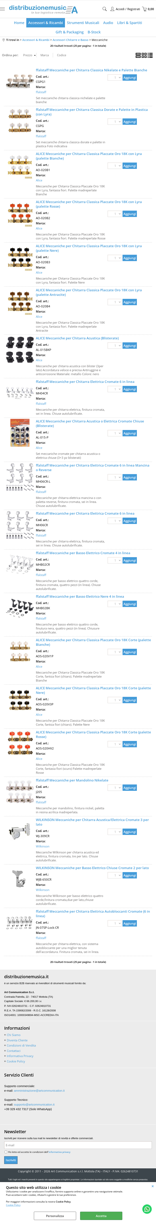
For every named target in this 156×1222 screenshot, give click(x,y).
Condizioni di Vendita (21, 1045)
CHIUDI (152, 1186)
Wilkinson (42, 846)
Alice (39, 180)
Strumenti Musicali (83, 22)
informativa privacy (59, 1152)
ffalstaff (41, 92)
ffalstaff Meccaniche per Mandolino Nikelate (72, 780)
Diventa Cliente (17, 1040)
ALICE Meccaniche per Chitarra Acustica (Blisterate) (77, 338)
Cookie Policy (13, 1205)
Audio (108, 22)
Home (19, 22)
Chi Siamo (14, 1035)
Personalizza (55, 1216)
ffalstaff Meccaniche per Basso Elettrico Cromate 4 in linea (83, 553)
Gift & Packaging (70, 32)
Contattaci (14, 1051)
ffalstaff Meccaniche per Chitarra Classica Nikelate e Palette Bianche (91, 70)
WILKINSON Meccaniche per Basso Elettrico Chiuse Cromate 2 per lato (92, 868)
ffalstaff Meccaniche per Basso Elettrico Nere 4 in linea (80, 596)
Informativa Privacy (20, 1056)
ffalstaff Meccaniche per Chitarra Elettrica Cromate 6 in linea (85, 381)
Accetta (101, 1216)
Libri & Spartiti (129, 22)
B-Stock (94, 32)
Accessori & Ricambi (45, 22)
